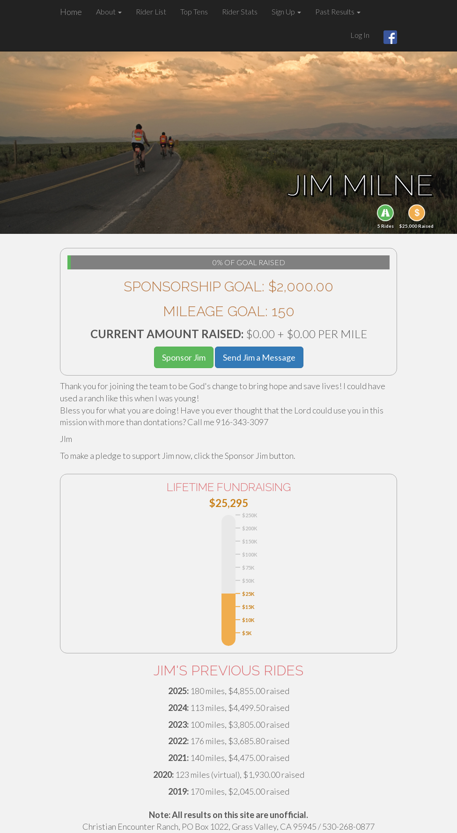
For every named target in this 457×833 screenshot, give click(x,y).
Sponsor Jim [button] (184, 357)
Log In (359, 34)
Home (71, 12)
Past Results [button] (338, 11)
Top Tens (194, 11)
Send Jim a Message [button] (259, 357)
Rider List (151, 11)
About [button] (109, 11)
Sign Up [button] (286, 11)
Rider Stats (240, 11)
